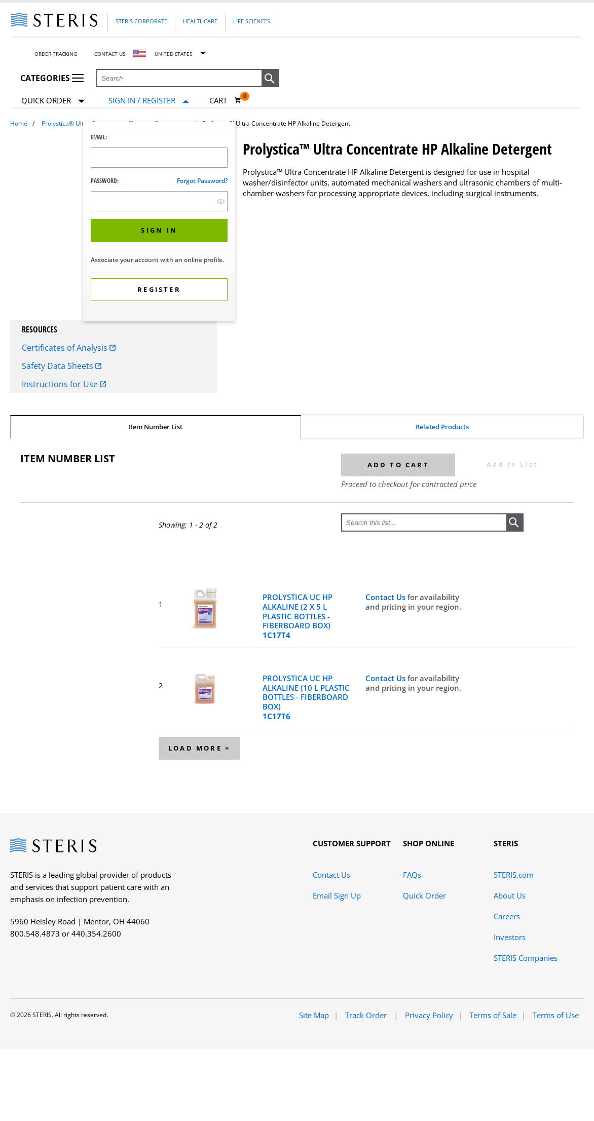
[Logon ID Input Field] (159, 157)
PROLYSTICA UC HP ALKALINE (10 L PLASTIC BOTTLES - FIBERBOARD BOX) (306, 697)
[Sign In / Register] (148, 100)
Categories (52, 78)
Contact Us (109, 53)
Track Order (367, 1015)
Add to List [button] (512, 464)
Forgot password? (202, 180)
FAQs (412, 875)
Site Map (314, 1015)
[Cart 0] (225, 100)
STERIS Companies (526, 958)
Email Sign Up (337, 895)
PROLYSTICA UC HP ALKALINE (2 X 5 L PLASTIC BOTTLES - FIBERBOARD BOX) (297, 616)
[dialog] (159, 223)
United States (173, 53)
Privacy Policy (429, 1015)
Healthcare (200, 21)
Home (18, 123)
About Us (510, 895)
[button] (270, 78)
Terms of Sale (492, 1015)
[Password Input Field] (159, 201)
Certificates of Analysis (69, 348)
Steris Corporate (141, 21)
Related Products (442, 426)
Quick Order (53, 101)
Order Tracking (55, 53)
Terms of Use (556, 1015)
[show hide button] (220, 201)
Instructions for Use (64, 384)
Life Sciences (251, 21)
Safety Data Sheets (61, 366)
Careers (507, 916)
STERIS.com (514, 875)
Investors (510, 937)
